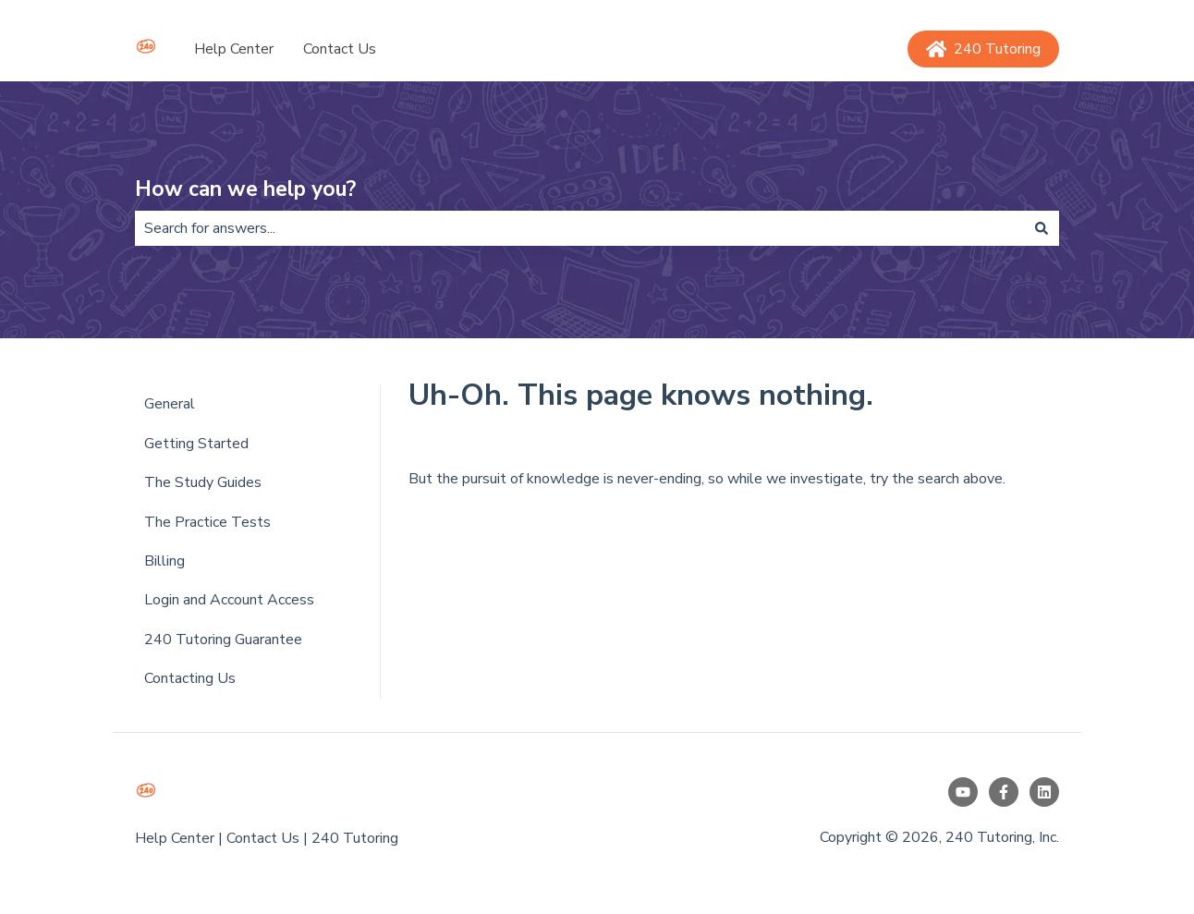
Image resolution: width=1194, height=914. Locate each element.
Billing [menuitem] (164, 561)
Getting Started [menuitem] (196, 443)
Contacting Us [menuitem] (190, 678)
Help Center (234, 49)
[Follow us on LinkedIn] (1044, 792)
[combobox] (579, 228)
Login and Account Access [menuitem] (229, 600)
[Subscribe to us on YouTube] (963, 792)
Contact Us (339, 49)
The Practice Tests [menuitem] (207, 522)
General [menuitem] (169, 404)
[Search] (1041, 228)
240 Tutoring (984, 49)
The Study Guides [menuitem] (203, 482)
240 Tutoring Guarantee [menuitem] (223, 639)
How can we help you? (245, 189)
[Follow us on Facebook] (1003, 792)
